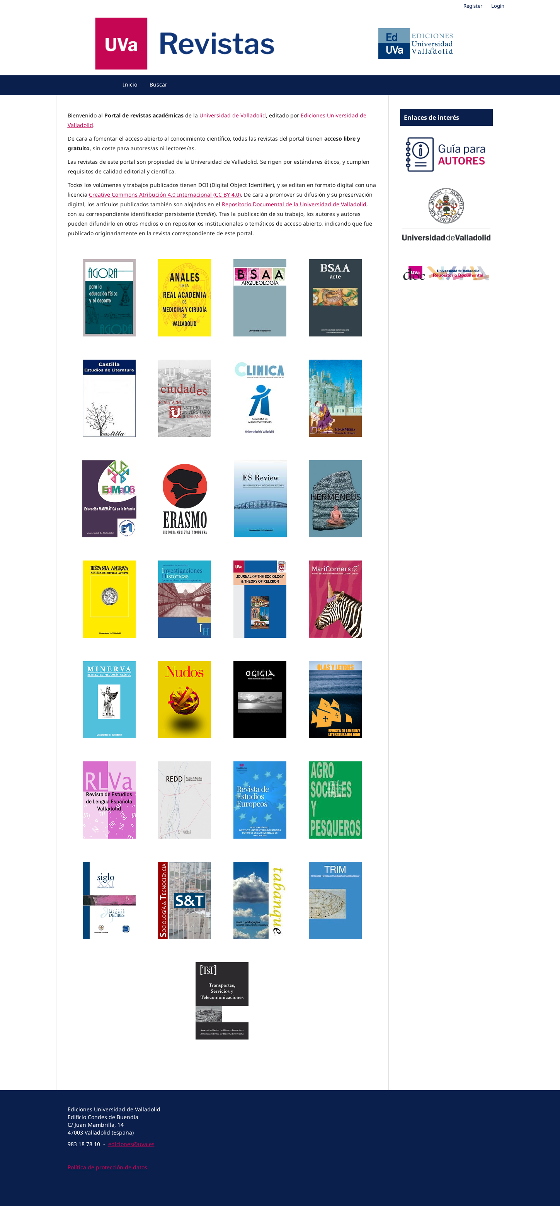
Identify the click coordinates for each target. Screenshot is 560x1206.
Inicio (130, 84)
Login (497, 5)
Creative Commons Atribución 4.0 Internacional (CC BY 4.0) (165, 194)
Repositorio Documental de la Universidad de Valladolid (294, 204)
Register (472, 5)
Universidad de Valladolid (232, 115)
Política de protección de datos (107, 1167)
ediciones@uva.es (131, 1144)
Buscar (158, 84)
